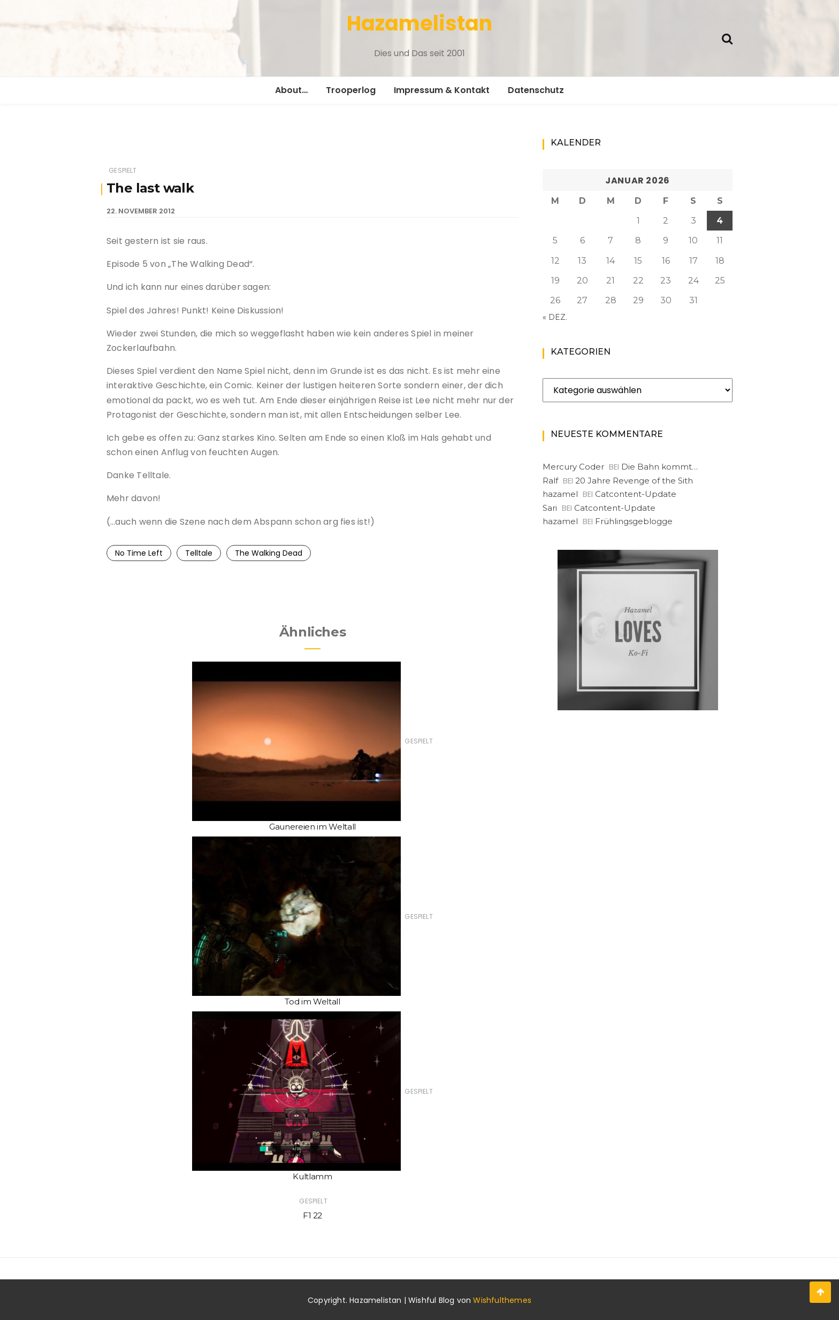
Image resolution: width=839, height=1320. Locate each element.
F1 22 (312, 1215)
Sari (550, 508)
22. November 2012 (140, 211)
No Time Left (139, 553)
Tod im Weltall (312, 1001)
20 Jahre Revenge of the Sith (634, 480)
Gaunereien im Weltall (312, 827)
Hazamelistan (419, 23)
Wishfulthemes (502, 1300)
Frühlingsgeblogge (634, 521)
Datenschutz (536, 90)
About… (291, 90)
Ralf (550, 480)
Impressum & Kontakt (442, 90)
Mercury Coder (573, 467)
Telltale (198, 553)
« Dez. (555, 317)
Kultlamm (312, 1176)
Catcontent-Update (635, 494)
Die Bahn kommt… (659, 467)
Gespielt (122, 170)
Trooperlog (351, 90)
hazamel (560, 494)
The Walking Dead (268, 553)
